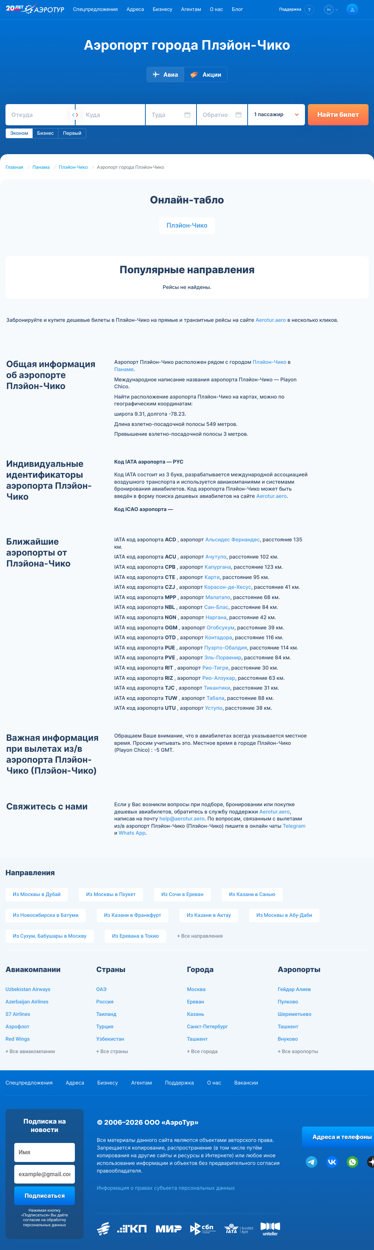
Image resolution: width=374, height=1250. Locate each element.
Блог (237, 9)
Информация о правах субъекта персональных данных (166, 1188)
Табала (216, 698)
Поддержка (179, 1083)
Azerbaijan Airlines (27, 1002)
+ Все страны (112, 1052)
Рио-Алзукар (218, 678)
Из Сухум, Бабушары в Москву (50, 936)
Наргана (216, 617)
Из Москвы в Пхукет (111, 895)
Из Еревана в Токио (135, 936)
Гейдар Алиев (294, 989)
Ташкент (197, 1039)
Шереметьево (295, 1014)
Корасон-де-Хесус (227, 587)
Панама (41, 167)
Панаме (124, 369)
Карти (212, 577)
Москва (196, 989)
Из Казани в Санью (252, 895)
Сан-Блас (216, 607)
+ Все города (202, 1052)
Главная (14, 167)
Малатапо (217, 597)
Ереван (195, 1002)
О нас (216, 9)
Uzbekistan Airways (27, 989)
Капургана (218, 567)
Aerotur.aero (271, 320)
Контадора (218, 637)
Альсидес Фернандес (232, 540)
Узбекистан (110, 1039)
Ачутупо (215, 557)
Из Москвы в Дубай (37, 895)
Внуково (288, 1039)
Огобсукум (220, 628)
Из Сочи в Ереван (182, 895)
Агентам (191, 9)
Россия (105, 1002)
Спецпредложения (95, 9)
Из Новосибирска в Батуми (46, 915)
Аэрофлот (17, 1027)
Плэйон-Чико (73, 167)
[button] (296, 10)
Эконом (19, 133)
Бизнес (45, 133)
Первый (72, 133)
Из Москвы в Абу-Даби (284, 915)
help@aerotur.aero (182, 819)
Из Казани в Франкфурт (132, 915)
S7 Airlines (17, 1014)
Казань (195, 1014)
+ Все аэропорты (298, 1052)
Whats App (132, 833)
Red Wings (17, 1039)
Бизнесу (162, 9)
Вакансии (246, 1083)
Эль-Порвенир (223, 658)
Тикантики (217, 688)
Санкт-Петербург (207, 1027)
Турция (105, 1027)
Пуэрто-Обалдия (225, 648)
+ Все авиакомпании (30, 1052)
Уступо (213, 708)
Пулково (288, 1002)
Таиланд (106, 1014)
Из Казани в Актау (209, 915)
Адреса (135, 9)
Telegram (294, 826)
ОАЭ (101, 989)
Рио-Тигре (215, 668)
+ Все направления (200, 936)
